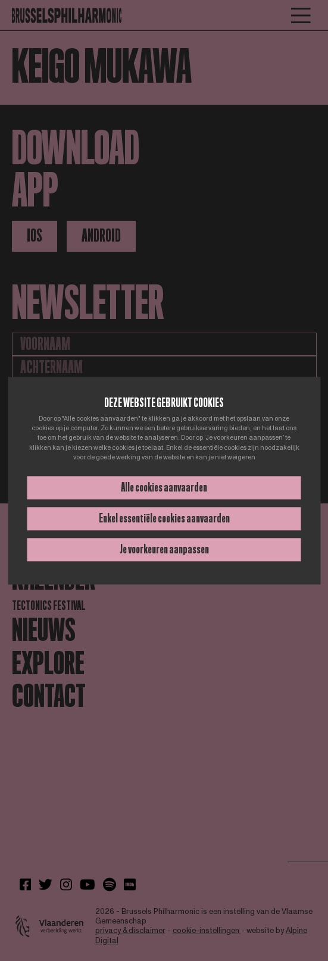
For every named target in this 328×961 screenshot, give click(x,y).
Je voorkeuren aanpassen (164, 549)
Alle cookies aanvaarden (164, 487)
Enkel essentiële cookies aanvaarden (164, 518)
